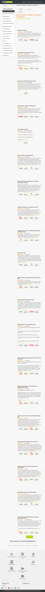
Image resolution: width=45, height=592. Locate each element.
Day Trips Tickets (11, 562)
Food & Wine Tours (6, 29)
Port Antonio (28, 545)
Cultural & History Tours (7, 33)
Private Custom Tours (7, 43)
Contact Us (30, 1)
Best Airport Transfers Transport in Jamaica (28, 16)
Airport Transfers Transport (8, 10)
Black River (10, 545)
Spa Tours (5, 41)
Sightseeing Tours (6, 16)
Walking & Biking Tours (7, 26)
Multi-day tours (6, 55)
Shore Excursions (6, 36)
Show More (29, 536)
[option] (23, 39)
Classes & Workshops (7, 45)
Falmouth (16, 545)
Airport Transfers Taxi (11, 555)
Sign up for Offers (38, 1)
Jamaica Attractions (8, 9)
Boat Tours (33, 555)
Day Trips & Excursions (7, 31)
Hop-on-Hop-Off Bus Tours (22, 555)
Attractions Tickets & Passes (8, 13)
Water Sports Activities (7, 21)
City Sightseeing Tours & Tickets (22, 570)
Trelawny (35, 545)
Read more (25, 65)
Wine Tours (33, 562)
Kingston (22, 545)
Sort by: (21, 9)
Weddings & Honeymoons (8, 53)
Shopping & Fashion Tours (8, 48)
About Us (24, 1)
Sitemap (4, 585)
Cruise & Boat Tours (6, 18)
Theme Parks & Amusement (8, 23)
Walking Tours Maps (12, 569)
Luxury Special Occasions (8, 50)
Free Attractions (22, 577)
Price (29, 9)
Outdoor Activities (6, 38)
